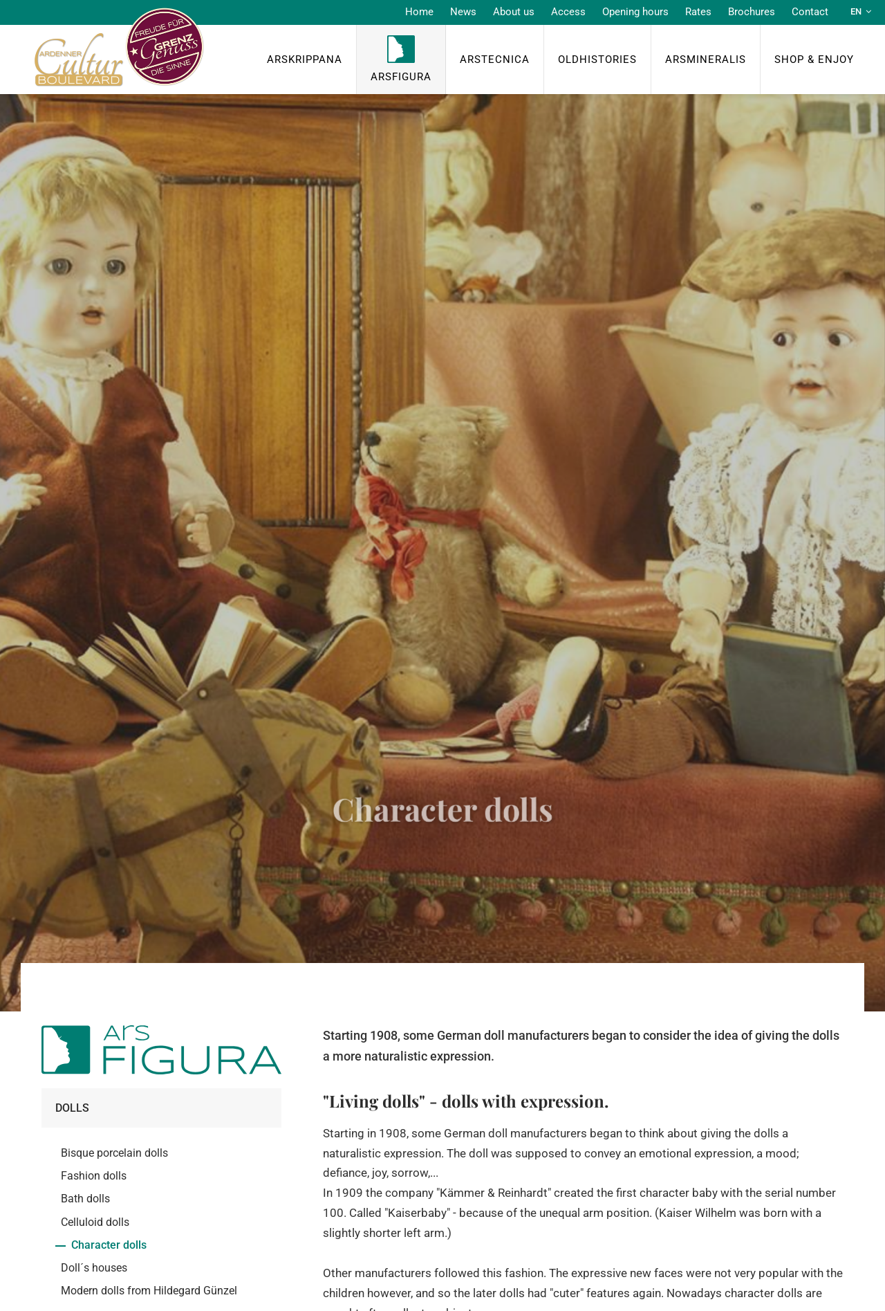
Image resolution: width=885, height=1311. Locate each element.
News (463, 12)
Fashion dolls (94, 1175)
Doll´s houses (94, 1267)
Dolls (72, 1108)
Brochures (751, 12)
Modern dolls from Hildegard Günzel (149, 1290)
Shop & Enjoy (814, 59)
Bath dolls (85, 1198)
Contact (810, 12)
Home (419, 12)
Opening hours (635, 12)
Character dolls (109, 1245)
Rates (698, 12)
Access (568, 12)
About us (513, 12)
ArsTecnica (495, 59)
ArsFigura (401, 77)
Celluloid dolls (95, 1222)
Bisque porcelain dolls (114, 1152)
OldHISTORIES (597, 59)
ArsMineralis (705, 59)
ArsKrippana (304, 59)
